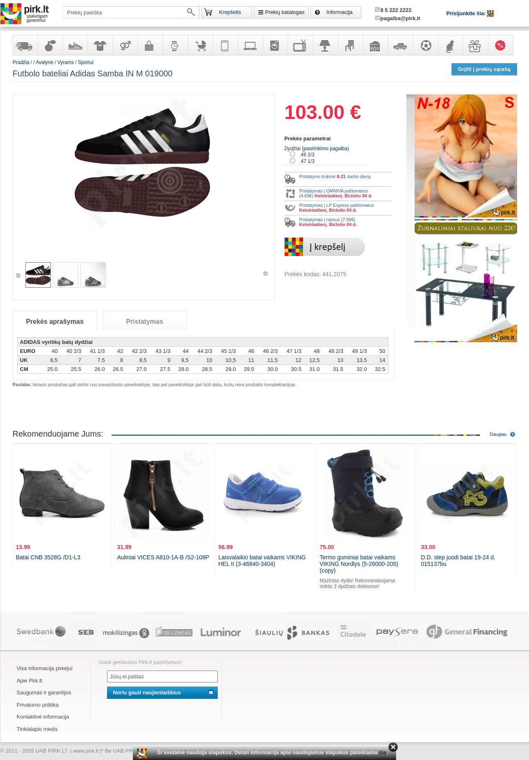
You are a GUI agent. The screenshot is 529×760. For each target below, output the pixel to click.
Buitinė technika (275, 45)
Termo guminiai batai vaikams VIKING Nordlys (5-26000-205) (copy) (359, 564)
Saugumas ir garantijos (44, 692)
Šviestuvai (325, 45)
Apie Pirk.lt (29, 681)
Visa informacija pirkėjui (45, 668)
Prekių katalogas (284, 12)
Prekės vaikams (200, 45)
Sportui (85, 62)
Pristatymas (144, 321)
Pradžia (21, 62)
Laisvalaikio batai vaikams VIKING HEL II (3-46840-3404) (262, 560)
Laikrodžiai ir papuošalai (175, 45)
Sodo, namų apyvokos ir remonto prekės (375, 45)
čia (382, 752)
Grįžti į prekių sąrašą (484, 69)
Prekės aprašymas (55, 321)
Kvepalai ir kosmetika (50, 45)
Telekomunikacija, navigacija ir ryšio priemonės (225, 45)
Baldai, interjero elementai (350, 45)
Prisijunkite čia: (467, 13)
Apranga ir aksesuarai (100, 45)
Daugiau (498, 434)
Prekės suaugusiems (125, 45)
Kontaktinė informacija (43, 717)
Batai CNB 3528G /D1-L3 (48, 557)
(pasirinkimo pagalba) (325, 148)
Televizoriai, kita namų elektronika (300, 45)
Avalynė (75, 45)
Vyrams (65, 62)
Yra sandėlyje (25, 45)
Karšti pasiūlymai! (503, 45)
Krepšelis (230, 12)
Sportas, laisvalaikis (425, 45)
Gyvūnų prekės (450, 45)
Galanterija (150, 45)
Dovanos (475, 45)
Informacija (339, 12)
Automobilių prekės (400, 45)
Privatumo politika (38, 705)
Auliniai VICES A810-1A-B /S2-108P (163, 557)
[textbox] (131, 12)
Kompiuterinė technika (250, 45)
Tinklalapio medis (37, 729)
